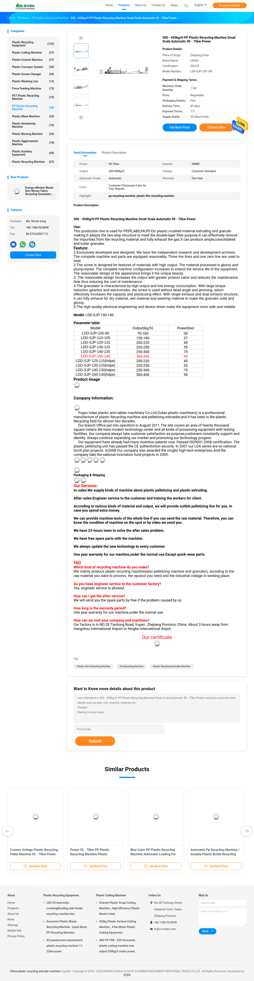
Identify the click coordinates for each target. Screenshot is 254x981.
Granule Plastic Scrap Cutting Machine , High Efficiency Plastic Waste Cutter (119, 908)
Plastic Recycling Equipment (33, 44)
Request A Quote (229, 5)
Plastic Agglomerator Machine (33, 142)
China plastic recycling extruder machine (35, 971)
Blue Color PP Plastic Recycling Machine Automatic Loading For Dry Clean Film (153, 854)
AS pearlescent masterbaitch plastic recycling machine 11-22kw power (65, 946)
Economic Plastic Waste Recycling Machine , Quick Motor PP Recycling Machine (67, 927)
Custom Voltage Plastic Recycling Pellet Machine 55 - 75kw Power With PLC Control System (34, 854)
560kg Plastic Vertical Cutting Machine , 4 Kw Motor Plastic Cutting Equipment (117, 927)
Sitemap (13, 925)
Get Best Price (180, 127)
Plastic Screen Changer (33, 74)
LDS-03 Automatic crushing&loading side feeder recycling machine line (65, 908)
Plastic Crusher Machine (33, 60)
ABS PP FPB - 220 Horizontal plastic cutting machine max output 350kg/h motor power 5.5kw (117, 946)
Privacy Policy (16, 936)
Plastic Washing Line (33, 81)
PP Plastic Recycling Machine (33, 107)
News (11, 919)
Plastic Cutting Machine (33, 53)
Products (13, 908)
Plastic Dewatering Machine (33, 125)
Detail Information (85, 152)
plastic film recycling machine (93, 666)
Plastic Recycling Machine (33, 162)
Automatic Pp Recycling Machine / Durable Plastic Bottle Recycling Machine (215, 854)
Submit (95, 741)
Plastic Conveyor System (33, 67)
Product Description (114, 152)
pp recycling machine (131, 666)
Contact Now (33, 255)
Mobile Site (15, 930)
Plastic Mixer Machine (33, 116)
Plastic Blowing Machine (33, 134)
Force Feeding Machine (33, 88)
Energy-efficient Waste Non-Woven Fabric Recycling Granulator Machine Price (39, 191)
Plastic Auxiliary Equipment (33, 153)
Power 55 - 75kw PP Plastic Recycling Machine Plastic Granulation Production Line (90, 854)
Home (11, 902)
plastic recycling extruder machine (172, 666)
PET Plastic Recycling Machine (33, 97)
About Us (13, 913)
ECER (127, 975)
